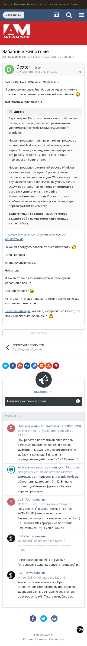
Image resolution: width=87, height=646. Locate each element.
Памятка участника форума (26, 401)
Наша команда (36, 4)
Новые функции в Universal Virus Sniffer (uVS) (49, 426)
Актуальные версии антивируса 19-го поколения (49, 467)
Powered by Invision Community (43, 639)
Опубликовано (37, 71)
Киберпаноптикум (17, 311)
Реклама (19, 4)
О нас (74, 4)
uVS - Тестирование (31, 499)
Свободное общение (59, 56)
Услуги (7, 4)
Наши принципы (58, 4)
